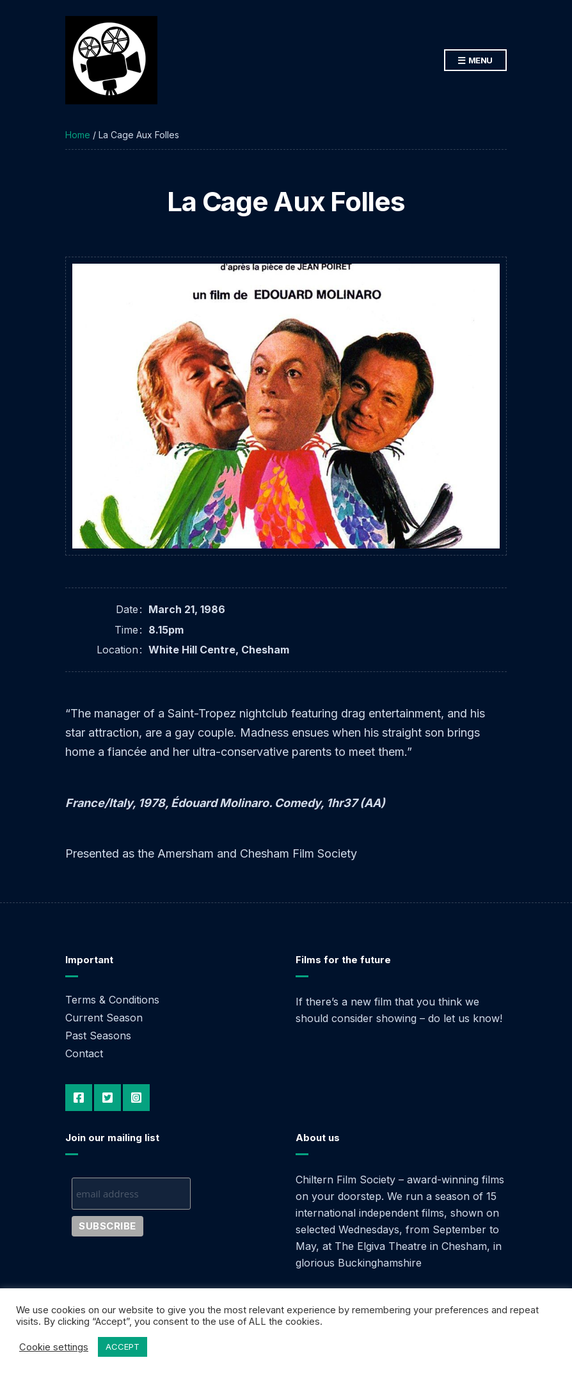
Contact (84, 1053)
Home (77, 134)
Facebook (78, 1097)
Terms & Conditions (112, 999)
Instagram (136, 1097)
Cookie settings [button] (53, 1347)
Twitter (107, 1097)
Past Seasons (98, 1035)
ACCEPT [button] (122, 1346)
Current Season (104, 1017)
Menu (475, 61)
